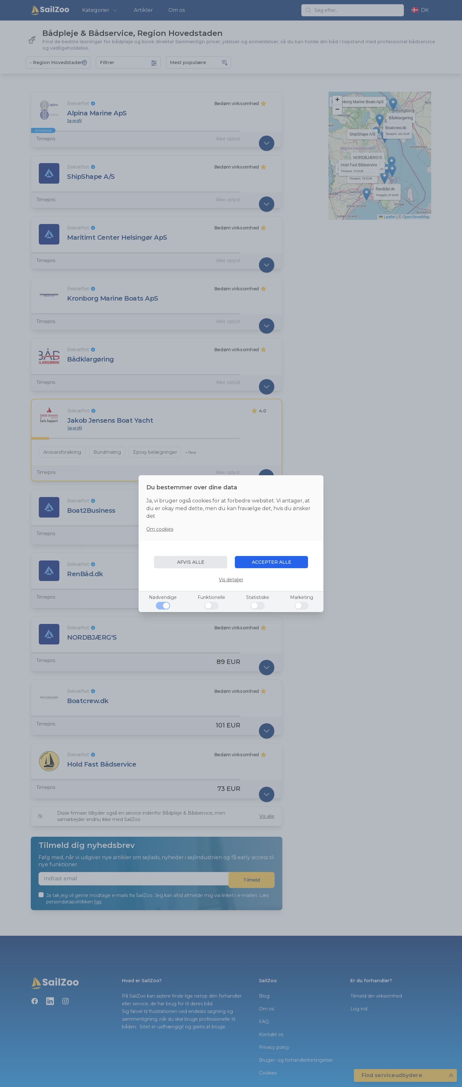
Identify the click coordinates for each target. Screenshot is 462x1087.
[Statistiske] (258, 606)
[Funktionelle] (211, 606)
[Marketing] (302, 606)
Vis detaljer (231, 580)
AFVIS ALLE (190, 562)
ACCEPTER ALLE (271, 562)
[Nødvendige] (163, 606)
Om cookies (159, 529)
